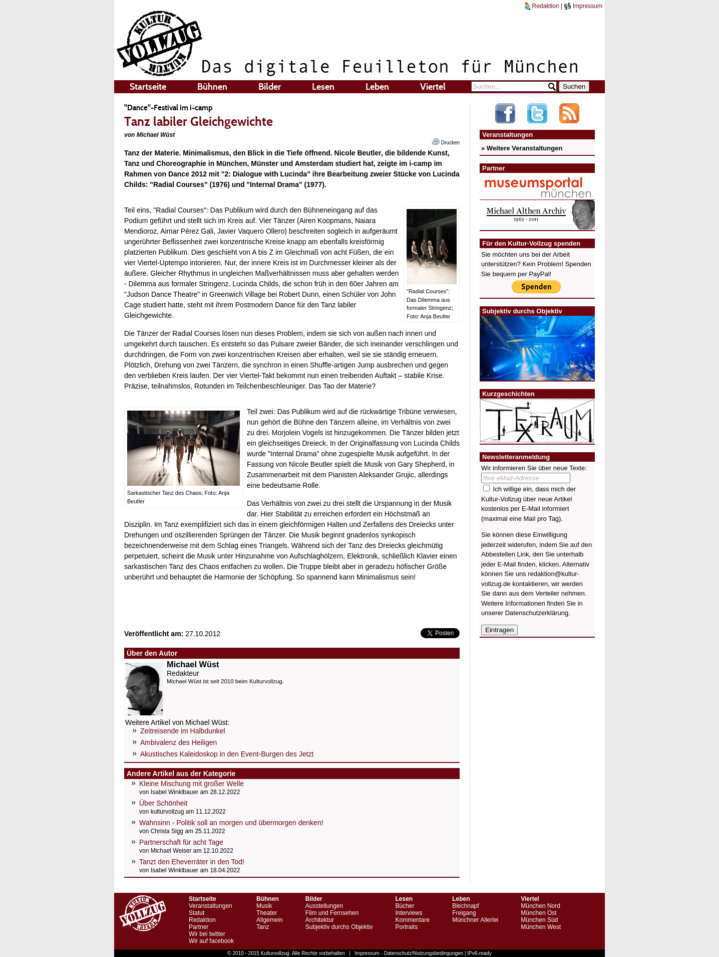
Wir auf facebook (211, 940)
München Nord (540, 905)
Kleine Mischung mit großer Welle (191, 784)
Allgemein (269, 919)
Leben (377, 86)
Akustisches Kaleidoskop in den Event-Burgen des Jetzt (226, 754)
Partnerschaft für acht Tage (181, 842)
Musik (264, 905)
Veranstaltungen (210, 905)
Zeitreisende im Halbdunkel (182, 731)
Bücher (404, 905)
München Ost (538, 912)
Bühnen (212, 86)
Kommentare (412, 919)
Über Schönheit (163, 803)
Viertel (433, 86)
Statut (196, 912)
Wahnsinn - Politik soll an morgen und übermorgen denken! (231, 823)
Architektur (319, 919)
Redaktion (542, 6)
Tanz (262, 926)
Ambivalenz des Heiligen (178, 742)
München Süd (539, 919)
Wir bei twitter (207, 933)
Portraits (406, 926)
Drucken (446, 141)
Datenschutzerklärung (536, 613)
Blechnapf (465, 905)
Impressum (583, 6)
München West (541, 926)
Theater (266, 912)
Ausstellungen (324, 905)
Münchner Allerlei (475, 919)
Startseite (148, 86)
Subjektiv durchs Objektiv (339, 926)
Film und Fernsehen (332, 912)
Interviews (408, 912)
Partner (198, 926)
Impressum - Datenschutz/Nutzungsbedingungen (408, 953)
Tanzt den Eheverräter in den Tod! (191, 862)
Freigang (464, 912)
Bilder (269, 86)
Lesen (323, 86)
